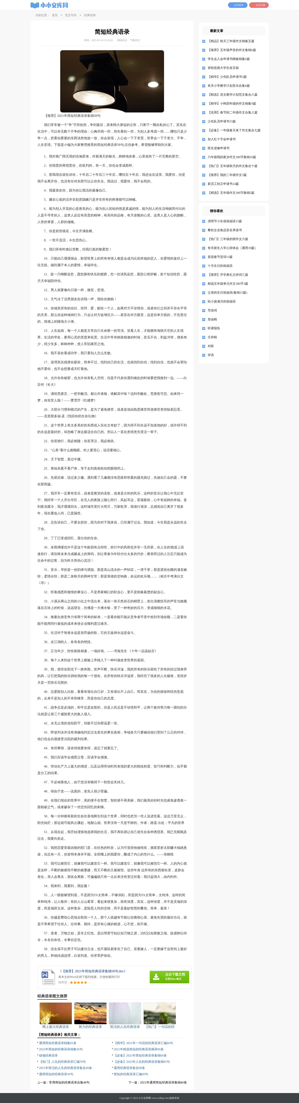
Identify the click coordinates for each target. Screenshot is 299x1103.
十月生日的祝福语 (220, 265)
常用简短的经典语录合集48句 (69, 1082)
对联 (211, 346)
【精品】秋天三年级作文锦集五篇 (231, 41)
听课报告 (214, 328)
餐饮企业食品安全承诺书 (225, 230)
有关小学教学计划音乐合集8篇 (229, 85)
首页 (55, 15)
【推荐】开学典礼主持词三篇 (228, 274)
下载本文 (135, 40)
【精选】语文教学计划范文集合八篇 (232, 94)
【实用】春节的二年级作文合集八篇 (232, 112)
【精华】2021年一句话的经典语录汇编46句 (143, 1043)
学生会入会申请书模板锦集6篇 (229, 59)
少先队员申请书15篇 (222, 121)
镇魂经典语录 (48, 1055)
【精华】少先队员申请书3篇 (227, 76)
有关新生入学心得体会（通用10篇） (232, 248)
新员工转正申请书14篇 (223, 183)
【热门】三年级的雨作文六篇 (228, 239)
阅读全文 (122, 40)
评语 (211, 355)
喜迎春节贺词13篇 (220, 257)
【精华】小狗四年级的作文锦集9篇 (232, 103)
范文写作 (71, 15)
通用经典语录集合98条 (129, 1068)
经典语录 (90, 15)
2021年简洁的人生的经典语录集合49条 (65, 1068)
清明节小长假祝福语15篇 (225, 221)
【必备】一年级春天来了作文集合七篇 (234, 130)
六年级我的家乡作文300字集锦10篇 (232, 157)
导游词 (212, 310)
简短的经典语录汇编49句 (131, 1074)
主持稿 (212, 337)
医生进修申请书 (218, 148)
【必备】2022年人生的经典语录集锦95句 (142, 1061)
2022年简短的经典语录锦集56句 (61, 1049)
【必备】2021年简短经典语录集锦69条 (140, 1055)
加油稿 (212, 319)
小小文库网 (144, 1098)
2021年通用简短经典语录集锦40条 (163, 1082)
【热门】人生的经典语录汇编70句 (62, 1061)
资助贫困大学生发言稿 (223, 68)
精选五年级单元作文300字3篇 (228, 283)
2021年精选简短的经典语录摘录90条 (139, 1049)
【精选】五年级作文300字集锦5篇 (231, 192)
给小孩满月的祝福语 (222, 301)
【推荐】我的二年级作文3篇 (227, 175)
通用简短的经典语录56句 (56, 1074)
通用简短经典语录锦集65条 (57, 1043)
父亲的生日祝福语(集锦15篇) (227, 292)
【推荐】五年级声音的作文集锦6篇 (232, 50)
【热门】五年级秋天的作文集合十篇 (232, 166)
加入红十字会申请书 (222, 139)
